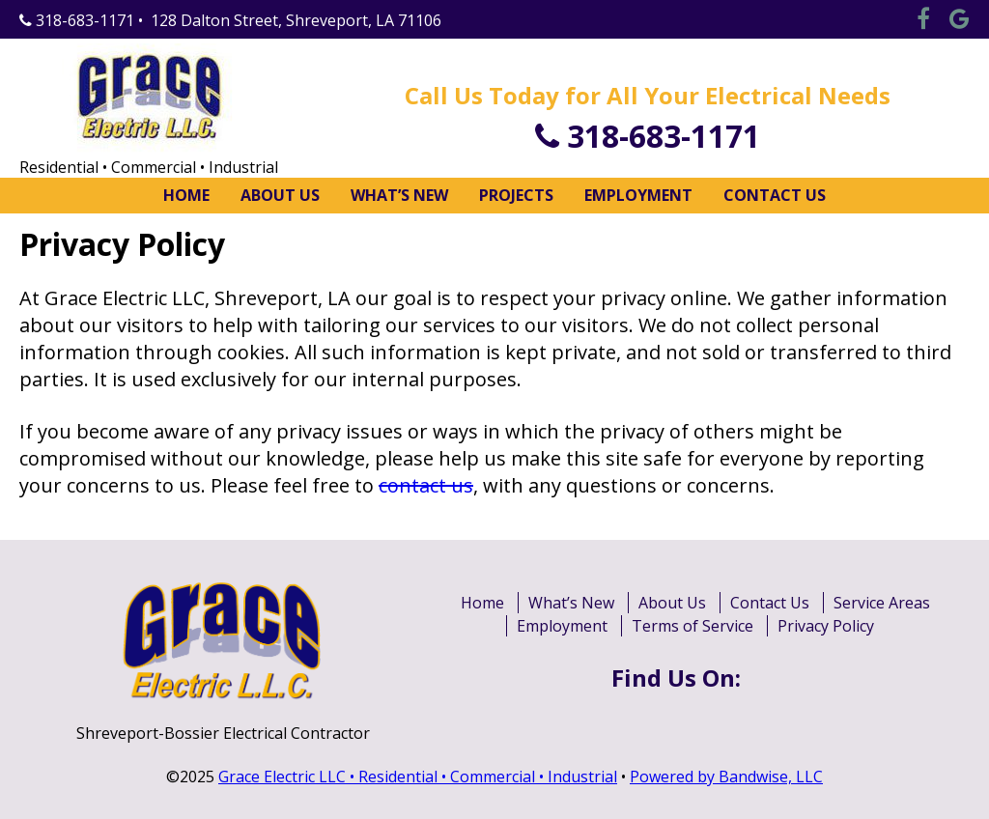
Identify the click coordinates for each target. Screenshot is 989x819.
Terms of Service (692, 625)
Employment (638, 195)
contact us (426, 485)
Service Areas (882, 602)
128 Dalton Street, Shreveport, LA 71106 (296, 20)
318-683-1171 (76, 20)
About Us (280, 195)
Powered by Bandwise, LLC (726, 776)
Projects (516, 195)
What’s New (399, 195)
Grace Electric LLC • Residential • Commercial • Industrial (417, 776)
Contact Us (774, 195)
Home (186, 195)
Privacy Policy (825, 625)
